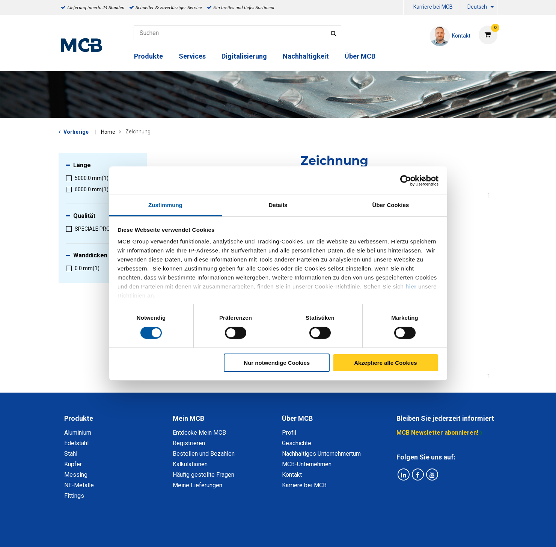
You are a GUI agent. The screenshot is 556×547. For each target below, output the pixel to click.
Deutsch (477, 7)
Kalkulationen (190, 464)
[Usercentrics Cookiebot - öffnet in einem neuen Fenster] (405, 180)
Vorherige (76, 132)
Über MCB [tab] (297, 418)
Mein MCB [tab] (188, 418)
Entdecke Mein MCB (199, 432)
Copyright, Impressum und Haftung (379, 532)
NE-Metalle (79, 485)
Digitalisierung (244, 56)
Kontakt (292, 474)
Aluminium (77, 432)
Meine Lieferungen (197, 485)
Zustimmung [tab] (165, 205)
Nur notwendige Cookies (277, 363)
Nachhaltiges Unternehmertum (321, 453)
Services (192, 56)
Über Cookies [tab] (390, 205)
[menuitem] (404, 7)
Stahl (70, 453)
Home (108, 132)
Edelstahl (76, 443)
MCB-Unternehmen (306, 464)
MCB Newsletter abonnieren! (437, 432)
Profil (289, 432)
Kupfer (73, 464)
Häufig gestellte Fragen (203, 474)
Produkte (148, 56)
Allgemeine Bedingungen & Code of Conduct (265, 532)
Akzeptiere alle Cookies (385, 363)
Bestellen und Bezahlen (204, 453)
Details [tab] (278, 205)
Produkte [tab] (78, 418)
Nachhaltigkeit (306, 56)
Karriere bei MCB (433, 7)
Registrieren (189, 443)
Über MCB (360, 56)
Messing (75, 474)
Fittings (74, 495)
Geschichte (296, 443)
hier (411, 286)
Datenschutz (180, 532)
